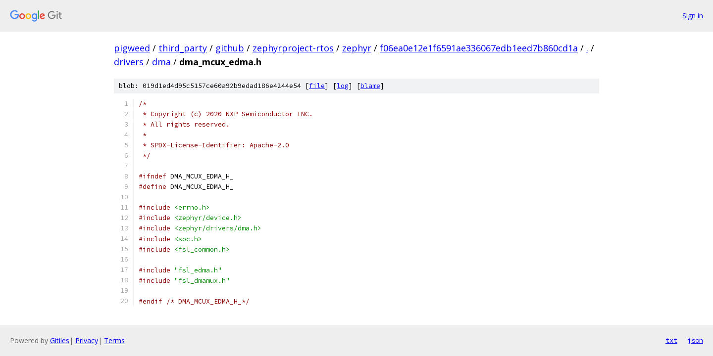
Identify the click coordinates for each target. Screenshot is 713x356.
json (695, 340)
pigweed (132, 48)
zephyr (356, 48)
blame (370, 86)
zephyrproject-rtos (293, 48)
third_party (182, 48)
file (317, 86)
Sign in (692, 15)
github (229, 48)
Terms (114, 340)
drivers (129, 62)
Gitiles (59, 340)
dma (161, 62)
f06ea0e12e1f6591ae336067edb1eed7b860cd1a (479, 48)
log (343, 86)
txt (671, 340)
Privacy (86, 340)
